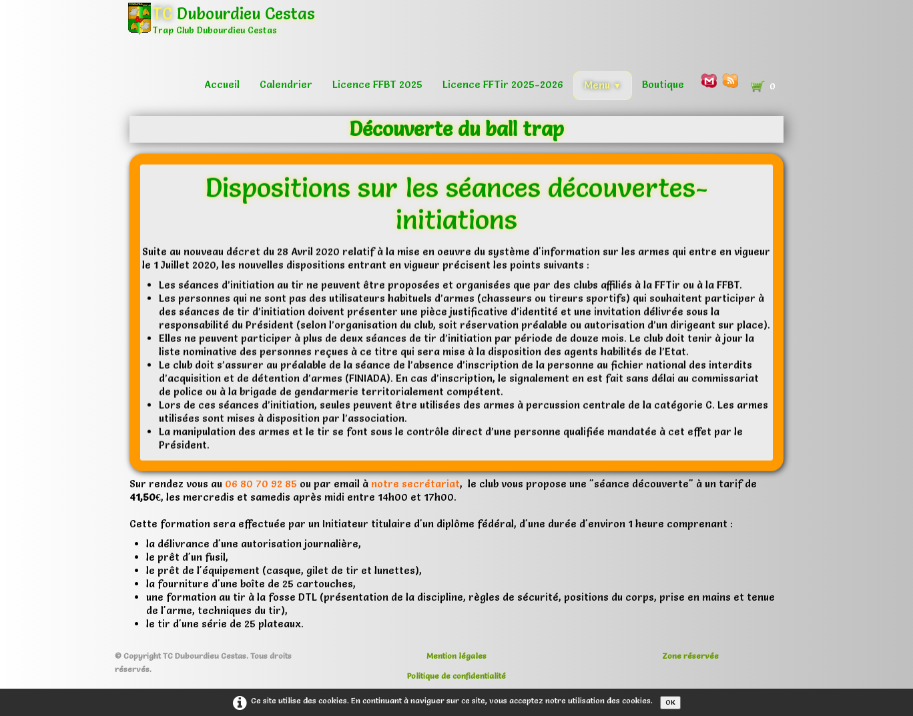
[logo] (226, 30)
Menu (602, 85)
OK (670, 702)
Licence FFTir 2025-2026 (502, 84)
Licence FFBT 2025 (377, 84)
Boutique (663, 84)
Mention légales (456, 656)
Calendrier (286, 84)
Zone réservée (690, 656)
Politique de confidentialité (456, 676)
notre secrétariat (415, 483)
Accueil (222, 84)
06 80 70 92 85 (261, 483)
